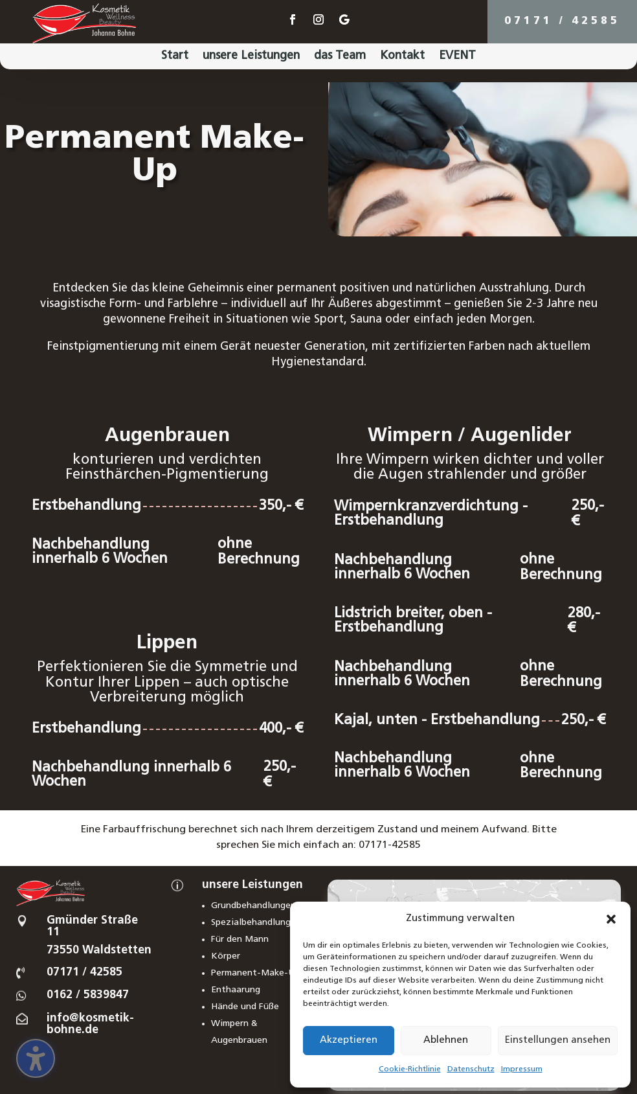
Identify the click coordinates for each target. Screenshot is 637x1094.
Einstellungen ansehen (557, 1040)
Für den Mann (240, 939)
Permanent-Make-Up (255, 973)
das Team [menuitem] (340, 57)
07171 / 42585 (562, 21)
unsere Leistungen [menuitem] (251, 57)
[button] (611, 919)
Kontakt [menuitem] (402, 57)
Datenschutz (471, 1069)
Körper (225, 956)
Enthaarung (235, 990)
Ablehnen (445, 1040)
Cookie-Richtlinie (410, 1069)
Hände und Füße (245, 1007)
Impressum (521, 1069)
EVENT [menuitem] (457, 57)
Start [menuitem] (174, 57)
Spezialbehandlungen (256, 923)
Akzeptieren (348, 1040)
